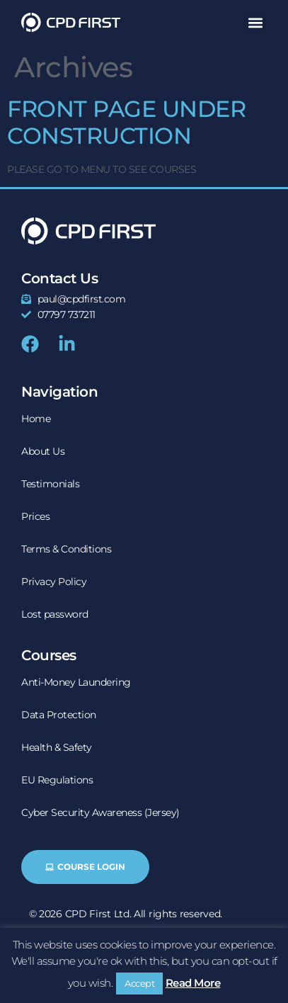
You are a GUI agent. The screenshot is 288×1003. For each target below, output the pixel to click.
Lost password (54, 614)
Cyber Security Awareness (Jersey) (100, 812)
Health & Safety (56, 747)
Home (35, 418)
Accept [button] (139, 983)
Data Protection (58, 714)
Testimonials (50, 483)
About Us (42, 451)
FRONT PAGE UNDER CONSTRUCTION (126, 122)
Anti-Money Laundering (76, 682)
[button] (255, 22)
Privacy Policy (53, 581)
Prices (35, 516)
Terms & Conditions (66, 549)
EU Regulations (57, 780)
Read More (193, 983)
